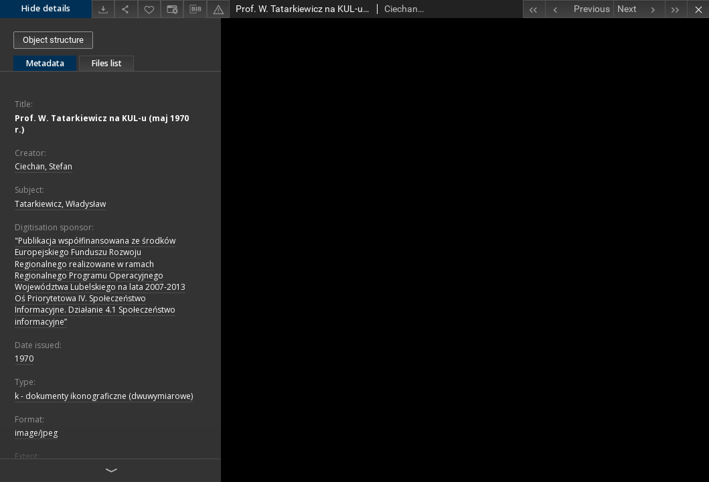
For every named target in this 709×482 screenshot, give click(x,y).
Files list (106, 63)
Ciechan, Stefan (43, 166)
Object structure (53, 40)
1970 (24, 358)
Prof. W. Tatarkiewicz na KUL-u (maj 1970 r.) (102, 123)
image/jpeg (36, 432)
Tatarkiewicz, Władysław (60, 204)
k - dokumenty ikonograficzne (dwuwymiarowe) (104, 396)
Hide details (46, 8)
